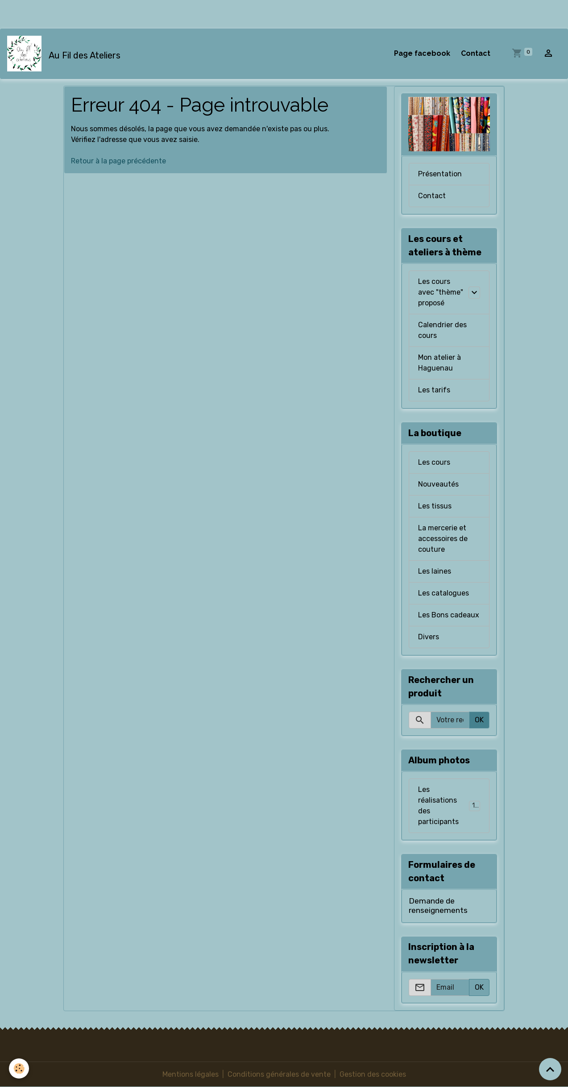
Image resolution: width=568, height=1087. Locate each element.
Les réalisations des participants (450, 805)
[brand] (65, 53)
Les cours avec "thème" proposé (440, 292)
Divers (428, 637)
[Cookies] (19, 1068)
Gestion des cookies (373, 1074)
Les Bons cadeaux (448, 615)
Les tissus (435, 506)
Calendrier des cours (442, 330)
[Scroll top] (550, 1069)
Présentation (440, 174)
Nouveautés (438, 484)
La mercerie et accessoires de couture (443, 539)
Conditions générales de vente (279, 1074)
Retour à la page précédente (118, 161)
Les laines (434, 571)
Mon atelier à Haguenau (439, 362)
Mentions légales (190, 1074)
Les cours (434, 462)
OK (479, 720)
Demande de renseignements (438, 905)
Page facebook (422, 53)
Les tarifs (434, 390)
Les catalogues (443, 593)
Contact (475, 53)
